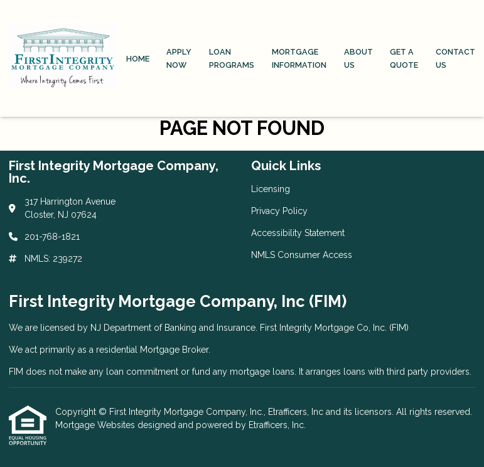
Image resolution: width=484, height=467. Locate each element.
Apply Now (178, 58)
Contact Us (455, 58)
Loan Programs (231, 58)
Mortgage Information (299, 58)
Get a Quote (404, 58)
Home (137, 58)
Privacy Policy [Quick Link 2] (279, 211)
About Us (358, 58)
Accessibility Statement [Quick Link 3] (298, 233)
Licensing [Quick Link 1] (270, 189)
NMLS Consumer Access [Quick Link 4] (301, 255)
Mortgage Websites (96, 425)
